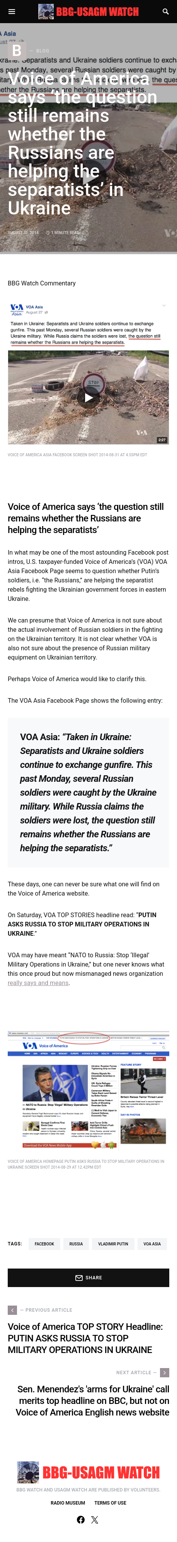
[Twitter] (95, 1519)
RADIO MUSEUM (68, 1503)
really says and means (38, 983)
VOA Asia (152, 1244)
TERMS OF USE (110, 1503)
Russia (76, 1244)
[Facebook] (81, 1519)
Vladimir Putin (113, 1244)
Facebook (44, 1244)
